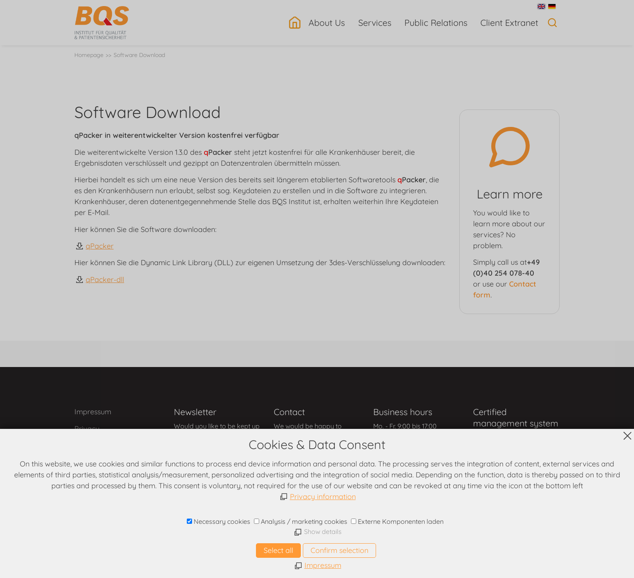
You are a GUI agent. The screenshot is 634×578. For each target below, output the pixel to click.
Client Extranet (509, 22)
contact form (215, 444)
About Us (327, 22)
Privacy (86, 428)
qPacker (100, 246)
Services (374, 22)
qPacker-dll (105, 279)
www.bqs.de (317, 534)
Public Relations (435, 22)
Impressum (92, 411)
